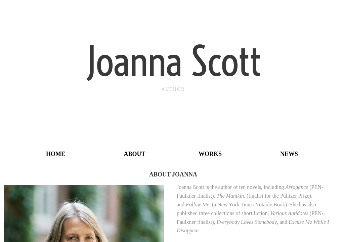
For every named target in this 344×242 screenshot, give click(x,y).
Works (210, 154)
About (134, 154)
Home (55, 154)
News (289, 154)
